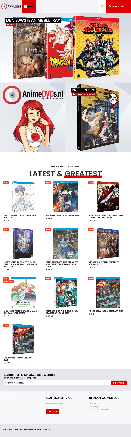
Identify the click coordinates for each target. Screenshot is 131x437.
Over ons (93, 403)
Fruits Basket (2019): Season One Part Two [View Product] (23, 196)
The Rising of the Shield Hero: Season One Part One (62, 312)
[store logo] (11, 6)
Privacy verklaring (43, 429)
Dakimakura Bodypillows (99, 410)
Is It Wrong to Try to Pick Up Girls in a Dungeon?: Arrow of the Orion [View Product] (23, 243)
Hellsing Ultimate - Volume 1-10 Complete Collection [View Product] (108, 196)
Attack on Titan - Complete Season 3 (104, 263)
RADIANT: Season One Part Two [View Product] (65, 196)
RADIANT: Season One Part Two (63, 215)
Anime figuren (95, 406)
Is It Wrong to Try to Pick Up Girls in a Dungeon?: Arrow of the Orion (20, 264)
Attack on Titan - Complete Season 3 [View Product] (108, 243)
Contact (52, 411)
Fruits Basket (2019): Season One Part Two (21, 216)
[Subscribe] (119, 382)
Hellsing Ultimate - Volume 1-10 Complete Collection (106, 216)
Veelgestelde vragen (54, 403)
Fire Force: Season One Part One (106, 311)
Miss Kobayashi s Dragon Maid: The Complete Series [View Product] (23, 292)
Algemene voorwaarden (27, 429)
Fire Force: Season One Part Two (19, 358)
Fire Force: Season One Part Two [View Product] (23, 339)
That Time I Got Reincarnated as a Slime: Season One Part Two (62, 264)
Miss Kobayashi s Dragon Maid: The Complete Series (20, 312)
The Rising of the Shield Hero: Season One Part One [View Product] (65, 292)
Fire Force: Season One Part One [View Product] (108, 292)
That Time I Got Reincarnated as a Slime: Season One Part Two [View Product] (65, 243)
